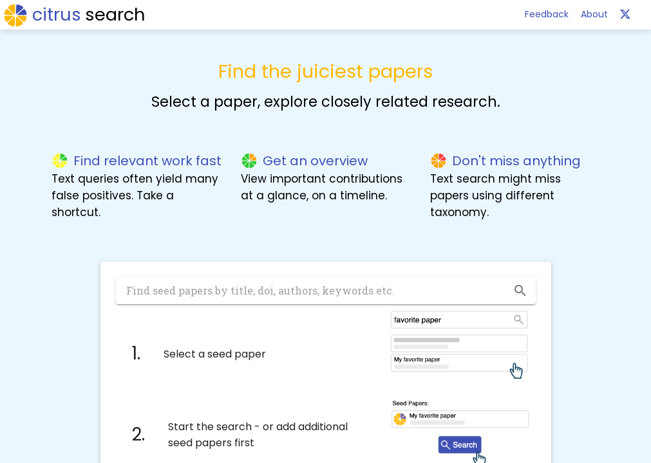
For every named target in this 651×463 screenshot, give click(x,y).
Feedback (547, 14)
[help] (625, 14)
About (594, 14)
